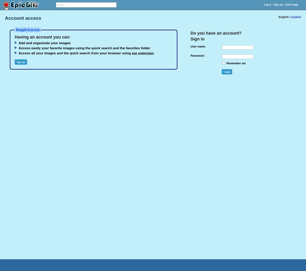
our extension (143, 53)
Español (296, 17)
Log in (267, 4)
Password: (197, 55)
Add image (291, 4)
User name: (198, 46)
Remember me (234, 63)
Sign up (278, 4)
